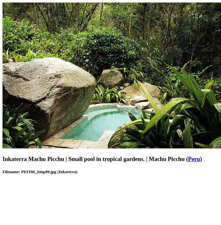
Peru (194, 159)
